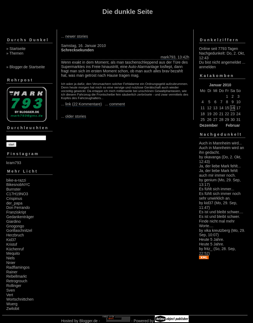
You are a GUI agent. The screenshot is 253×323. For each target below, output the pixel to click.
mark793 (168, 57)
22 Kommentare (87, 104)
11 (202, 108)
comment (117, 104)
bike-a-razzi (16, 180)
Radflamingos (18, 267)
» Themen (14, 53)
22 (227, 114)
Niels (10, 258)
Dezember (209, 125)
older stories (75, 116)
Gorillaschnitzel (19, 230)
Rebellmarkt (16, 276)
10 (238, 102)
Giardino (13, 221)
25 (202, 119)
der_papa (14, 203)
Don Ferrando (18, 207)
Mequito (13, 253)
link (68, 104)
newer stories (76, 36)
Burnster (13, 189)
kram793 (13, 163)
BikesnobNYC (18, 184)
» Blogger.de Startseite (25, 67)
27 (215, 119)
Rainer (11, 272)
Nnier (10, 262)
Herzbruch (15, 235)
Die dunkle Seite (127, 11)
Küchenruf (15, 249)
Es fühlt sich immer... (216, 189)
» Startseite (16, 48)
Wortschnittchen (20, 299)
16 (232, 108)
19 (209, 114)
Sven (10, 290)
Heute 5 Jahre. (211, 239)
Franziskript (16, 212)
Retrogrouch (16, 281)
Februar (233, 125)
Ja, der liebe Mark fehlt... (220, 166)
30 (232, 119)
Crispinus (14, 198)
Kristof (11, 244)
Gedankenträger (20, 217)
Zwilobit (12, 308)
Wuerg (11, 304)
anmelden (207, 67)
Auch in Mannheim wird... (220, 143)
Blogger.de (88, 321)
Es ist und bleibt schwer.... (221, 212)
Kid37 (11, 240)
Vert (9, 295)
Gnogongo (15, 226)
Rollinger (13, 285)
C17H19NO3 (17, 194)
